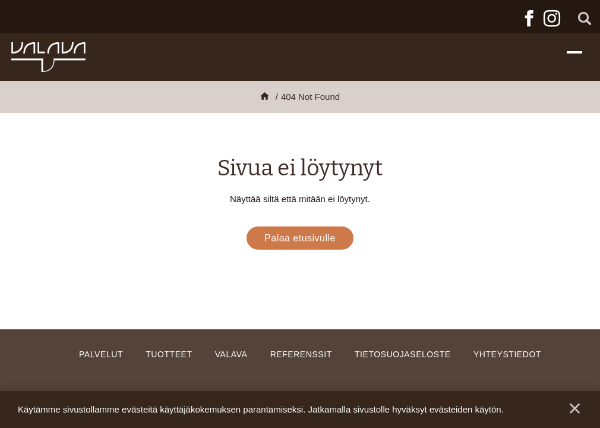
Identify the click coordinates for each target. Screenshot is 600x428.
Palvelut (101, 354)
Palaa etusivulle (300, 238)
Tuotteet (169, 354)
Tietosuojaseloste (403, 354)
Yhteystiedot (507, 354)
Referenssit (301, 354)
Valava (231, 354)
